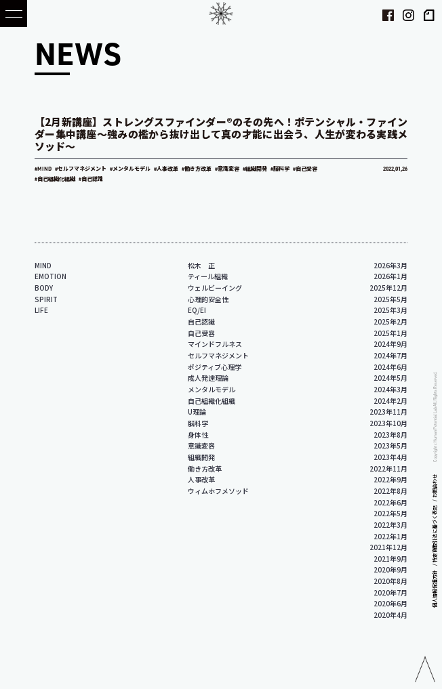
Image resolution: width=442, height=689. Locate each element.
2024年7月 (390, 355)
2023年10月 (388, 423)
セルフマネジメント (218, 355)
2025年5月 (390, 299)
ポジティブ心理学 (214, 367)
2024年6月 (390, 367)
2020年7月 (390, 592)
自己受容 (201, 333)
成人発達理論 (208, 378)
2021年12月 (388, 547)
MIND (43, 265)
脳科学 (198, 423)
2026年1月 (390, 276)
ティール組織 (208, 276)
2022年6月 (390, 502)
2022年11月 (388, 468)
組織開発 (201, 457)
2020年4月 (390, 615)
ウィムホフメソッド (218, 491)
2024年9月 (390, 344)
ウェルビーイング (215, 288)
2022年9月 (390, 479)
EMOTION (50, 276)
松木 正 (201, 265)
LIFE (41, 310)
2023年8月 (390, 435)
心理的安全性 (208, 299)
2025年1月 (390, 333)
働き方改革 (205, 468)
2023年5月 (390, 445)
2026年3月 (390, 265)
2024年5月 (390, 378)
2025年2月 (390, 321)
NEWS (78, 52)
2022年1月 (390, 536)
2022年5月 (390, 513)
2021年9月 (390, 559)
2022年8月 (390, 491)
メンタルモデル (211, 389)
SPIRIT (46, 299)
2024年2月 (390, 401)
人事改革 (201, 479)
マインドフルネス (215, 344)
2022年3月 (390, 525)
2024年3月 (390, 389)
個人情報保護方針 (434, 589)
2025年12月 (388, 288)
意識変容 (201, 445)
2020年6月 (390, 603)
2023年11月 (388, 411)
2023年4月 (390, 457)
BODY (44, 288)
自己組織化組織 (211, 401)
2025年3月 (390, 310)
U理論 (197, 411)
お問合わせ (434, 486)
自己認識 (201, 321)
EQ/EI (197, 310)
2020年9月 (390, 569)
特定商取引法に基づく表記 (434, 533)
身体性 (198, 435)
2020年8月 (390, 581)
